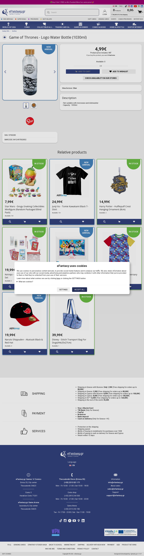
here (58, 278)
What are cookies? (26, 282)
